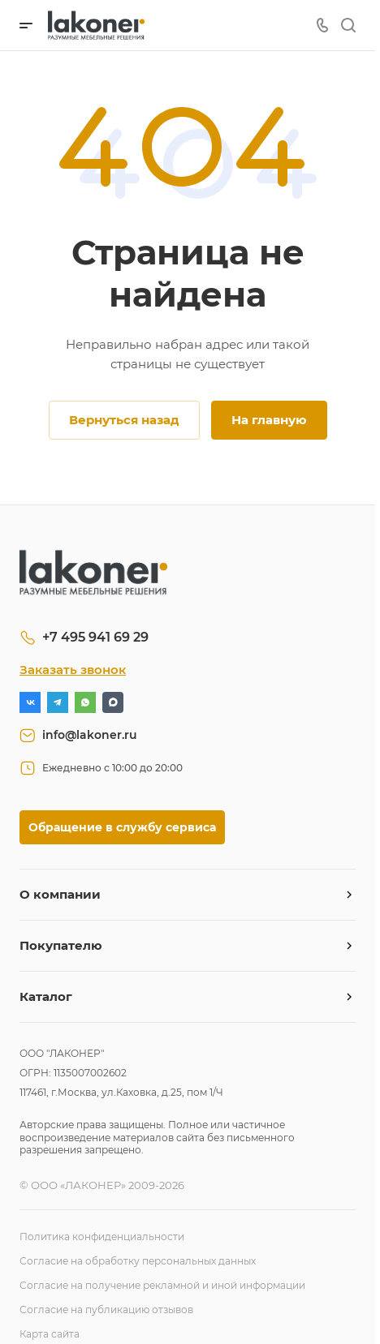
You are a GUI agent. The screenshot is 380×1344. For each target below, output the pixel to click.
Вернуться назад (124, 419)
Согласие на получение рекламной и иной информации (162, 1285)
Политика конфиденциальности (101, 1236)
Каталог (45, 996)
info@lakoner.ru (89, 735)
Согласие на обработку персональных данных (137, 1261)
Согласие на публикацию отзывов (106, 1309)
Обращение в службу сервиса (122, 827)
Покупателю (60, 945)
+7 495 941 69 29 (95, 637)
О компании (60, 894)
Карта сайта (49, 1334)
